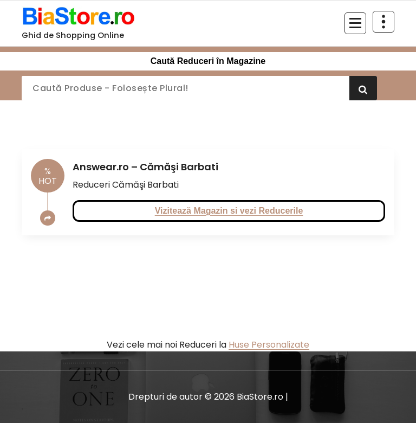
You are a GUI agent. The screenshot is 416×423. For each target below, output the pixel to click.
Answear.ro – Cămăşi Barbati (145, 167)
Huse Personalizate (269, 344)
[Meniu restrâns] (355, 23)
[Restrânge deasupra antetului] (383, 22)
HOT (47, 176)
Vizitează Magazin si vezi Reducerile (229, 210)
